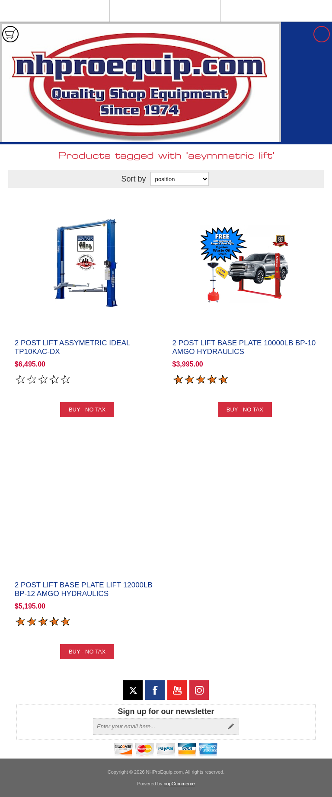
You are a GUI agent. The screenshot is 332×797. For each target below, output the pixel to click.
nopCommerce (179, 783)
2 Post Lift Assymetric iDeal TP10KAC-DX (72, 347)
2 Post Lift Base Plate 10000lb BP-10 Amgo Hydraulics (244, 347)
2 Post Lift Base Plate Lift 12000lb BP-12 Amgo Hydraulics (84, 589)
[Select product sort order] (179, 179)
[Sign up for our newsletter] (158, 726)
